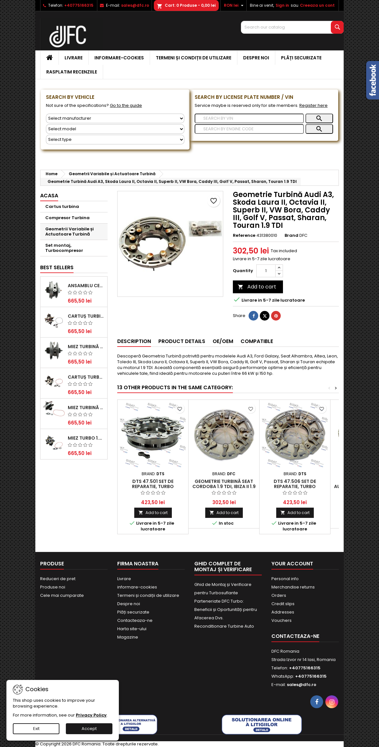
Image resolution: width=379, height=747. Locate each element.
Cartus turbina (62, 206)
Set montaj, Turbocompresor (64, 247)
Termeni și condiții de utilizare (193, 58)
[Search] (292, 27)
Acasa (49, 195)
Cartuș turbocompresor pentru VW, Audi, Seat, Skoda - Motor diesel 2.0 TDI (86, 377)
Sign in (282, 5)
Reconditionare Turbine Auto (224, 626)
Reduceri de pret (57, 579)
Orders (278, 595)
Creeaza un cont (317, 5)
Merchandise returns (293, 587)
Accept (89, 729)
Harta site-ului (131, 629)
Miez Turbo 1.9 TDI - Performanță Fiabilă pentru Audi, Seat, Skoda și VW (86, 438)
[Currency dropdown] (234, 5)
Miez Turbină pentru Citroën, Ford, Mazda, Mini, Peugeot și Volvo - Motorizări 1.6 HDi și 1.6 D (86, 407)
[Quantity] (266, 270)
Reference (244, 235)
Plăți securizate (301, 58)
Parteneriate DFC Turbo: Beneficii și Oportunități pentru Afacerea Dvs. (225, 609)
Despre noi (256, 58)
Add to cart (257, 286)
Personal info (285, 579)
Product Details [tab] (181, 341)
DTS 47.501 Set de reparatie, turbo (153, 484)
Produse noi (52, 587)
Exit (36, 729)
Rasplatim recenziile (71, 72)
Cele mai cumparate (62, 595)
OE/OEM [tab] (223, 341)
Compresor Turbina (67, 218)
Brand (291, 235)
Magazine (127, 637)
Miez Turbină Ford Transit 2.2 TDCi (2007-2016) (86, 346)
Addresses (282, 612)
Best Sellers (57, 267)
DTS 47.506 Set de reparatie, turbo (295, 484)
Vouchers (281, 620)
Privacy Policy (91, 715)
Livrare (74, 58)
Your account (292, 563)
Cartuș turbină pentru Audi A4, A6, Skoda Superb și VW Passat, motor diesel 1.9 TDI (86, 316)
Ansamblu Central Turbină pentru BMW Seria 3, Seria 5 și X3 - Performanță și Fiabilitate (86, 285)
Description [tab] (134, 341)
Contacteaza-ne (135, 620)
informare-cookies (119, 58)
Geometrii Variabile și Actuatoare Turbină (69, 231)
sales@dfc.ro (135, 5)
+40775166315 (78, 5)
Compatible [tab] (257, 341)
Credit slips (283, 604)
